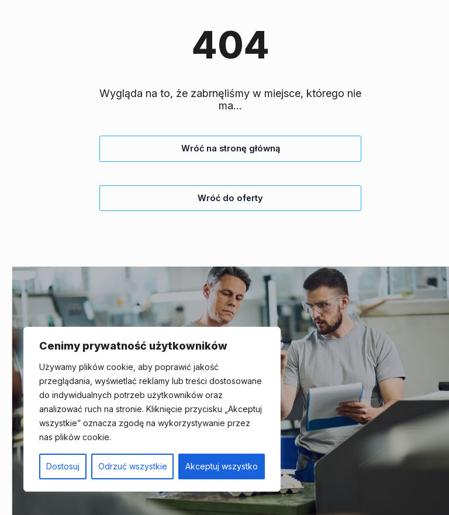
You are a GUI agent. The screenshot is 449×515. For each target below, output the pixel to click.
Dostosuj (63, 466)
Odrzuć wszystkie (132, 466)
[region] (152, 409)
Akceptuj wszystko (221, 466)
